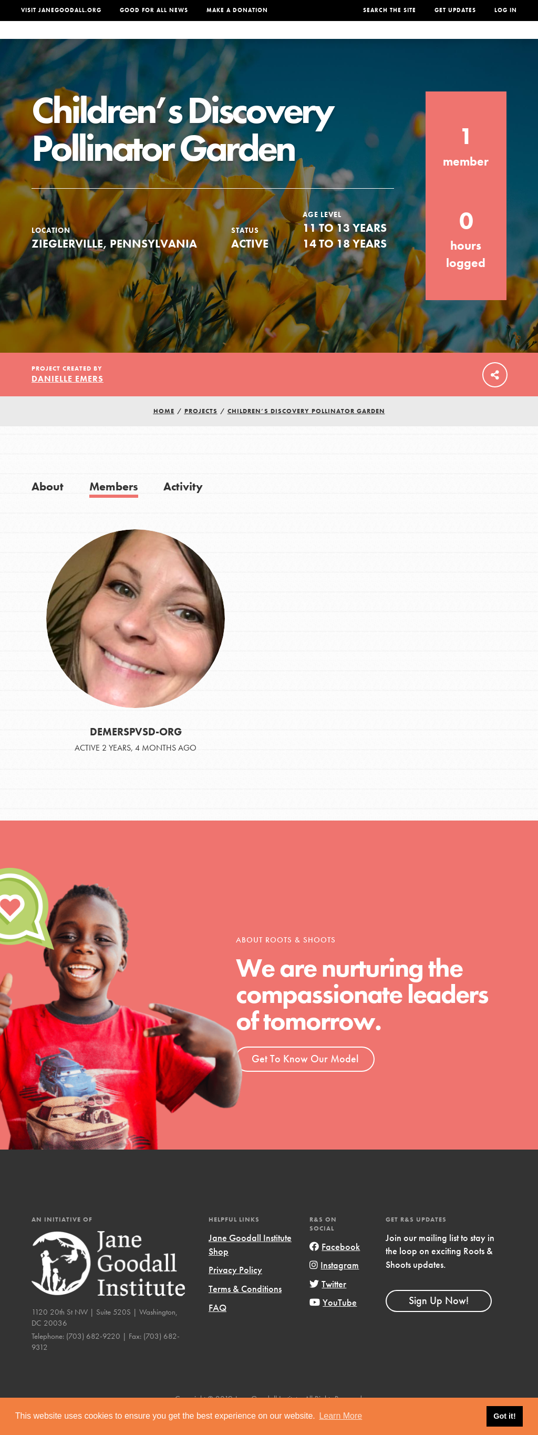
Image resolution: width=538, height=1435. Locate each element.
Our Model (330, 40)
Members (113, 507)
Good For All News (154, 10)
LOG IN (505, 10)
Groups (428, 40)
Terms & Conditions (245, 1310)
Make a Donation (237, 10)
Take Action (485, 41)
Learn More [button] (340, 1415)
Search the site (389, 10)
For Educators (264, 40)
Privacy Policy (235, 1291)
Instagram (334, 1286)
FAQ (217, 1328)
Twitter (327, 1305)
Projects (382, 40)
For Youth (198, 40)
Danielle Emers (68, 399)
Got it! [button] (504, 1416)
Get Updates (455, 10)
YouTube (333, 1323)
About (153, 40)
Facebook (334, 1268)
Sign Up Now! (439, 1321)
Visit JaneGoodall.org (61, 10)
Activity (183, 507)
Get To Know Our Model (305, 1079)
